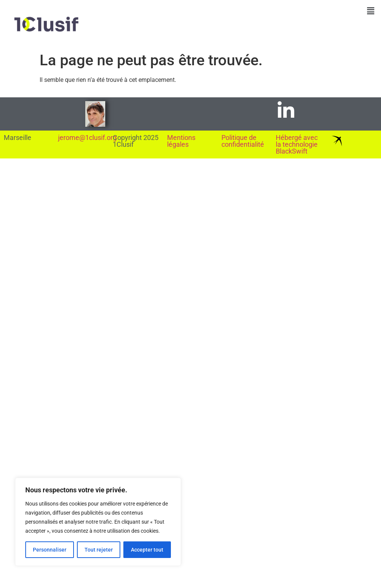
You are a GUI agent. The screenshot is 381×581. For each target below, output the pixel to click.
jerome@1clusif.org (87, 137)
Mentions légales (181, 141)
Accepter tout (147, 550)
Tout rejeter (98, 550)
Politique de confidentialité (242, 141)
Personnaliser (49, 550)
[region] (98, 522)
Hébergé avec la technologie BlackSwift (297, 144)
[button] (370, 11)
